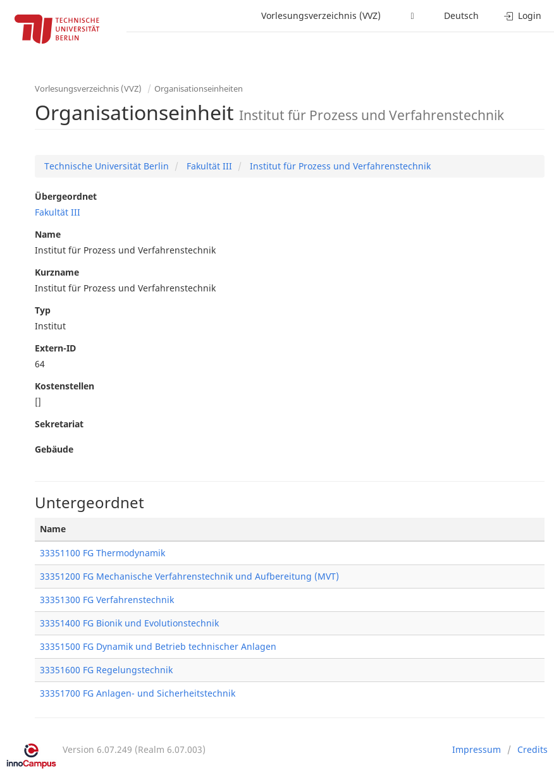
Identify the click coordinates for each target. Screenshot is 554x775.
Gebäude (54, 449)
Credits (532, 749)
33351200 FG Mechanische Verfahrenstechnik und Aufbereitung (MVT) (189, 576)
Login (522, 15)
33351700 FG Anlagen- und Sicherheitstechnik (137, 693)
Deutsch (461, 15)
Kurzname (57, 272)
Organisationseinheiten (198, 88)
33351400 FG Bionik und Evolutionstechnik (129, 623)
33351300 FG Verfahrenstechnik (107, 600)
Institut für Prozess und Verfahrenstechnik (339, 166)
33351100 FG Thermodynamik (102, 553)
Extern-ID (55, 348)
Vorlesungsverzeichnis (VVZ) (321, 15)
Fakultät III (208, 166)
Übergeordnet (66, 196)
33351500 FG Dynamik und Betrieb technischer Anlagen (158, 646)
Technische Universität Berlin (106, 166)
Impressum (476, 749)
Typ (43, 310)
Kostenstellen (64, 386)
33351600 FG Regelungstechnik (106, 670)
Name (48, 234)
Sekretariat (59, 424)
